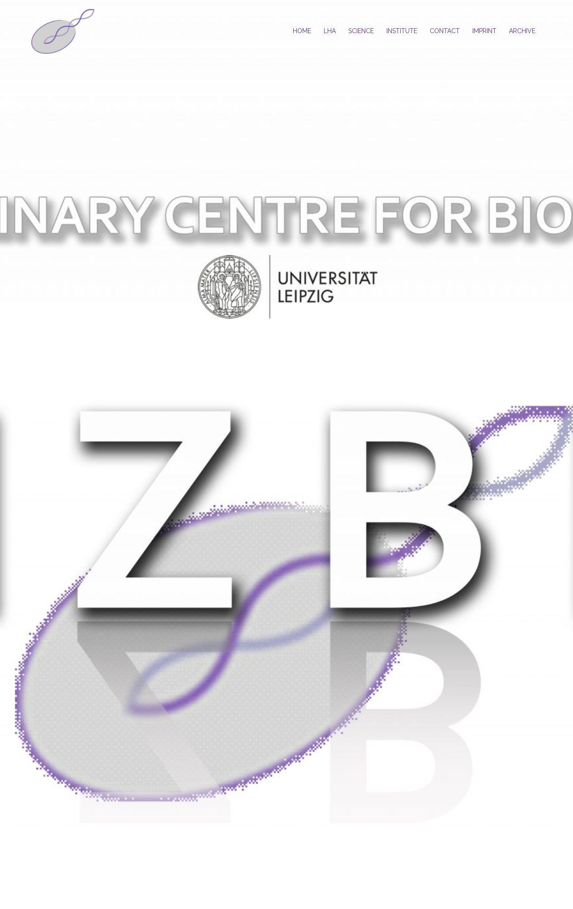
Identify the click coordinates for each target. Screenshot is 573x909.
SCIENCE (361, 30)
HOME (302, 30)
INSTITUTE (401, 30)
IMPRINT (484, 30)
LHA (330, 30)
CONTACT (445, 30)
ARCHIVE (522, 30)
